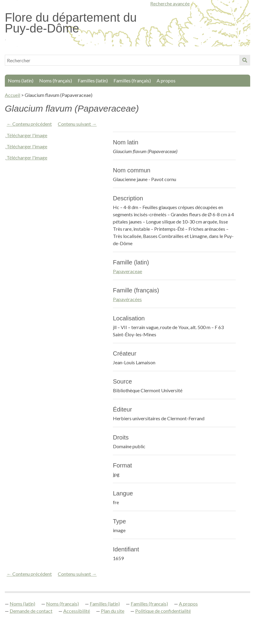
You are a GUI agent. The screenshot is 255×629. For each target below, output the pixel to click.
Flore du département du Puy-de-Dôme (71, 23)
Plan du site (112, 611)
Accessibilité (76, 611)
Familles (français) (132, 80)
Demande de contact (31, 611)
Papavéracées (127, 299)
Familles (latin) (93, 80)
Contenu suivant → (77, 124)
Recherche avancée (170, 3)
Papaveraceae (127, 271)
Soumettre (244, 60)
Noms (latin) (20, 80)
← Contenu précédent (29, 124)
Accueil (12, 95)
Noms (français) (55, 80)
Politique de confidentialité (163, 611)
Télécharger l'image (27, 135)
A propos (166, 80)
